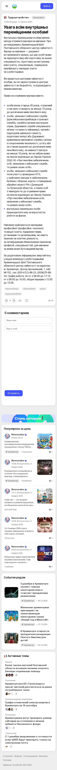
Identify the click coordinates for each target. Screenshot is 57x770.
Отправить (14, 393)
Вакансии (43, 756)
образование (29, 289)
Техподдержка (30, 756)
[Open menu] (7, 6)
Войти (46, 6)
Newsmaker (38, 17)
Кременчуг (13, 452)
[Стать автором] (28, 418)
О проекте (8, 756)
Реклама (7, 760)
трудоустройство (13, 294)
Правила (18, 756)
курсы (43, 289)
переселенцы (11, 289)
